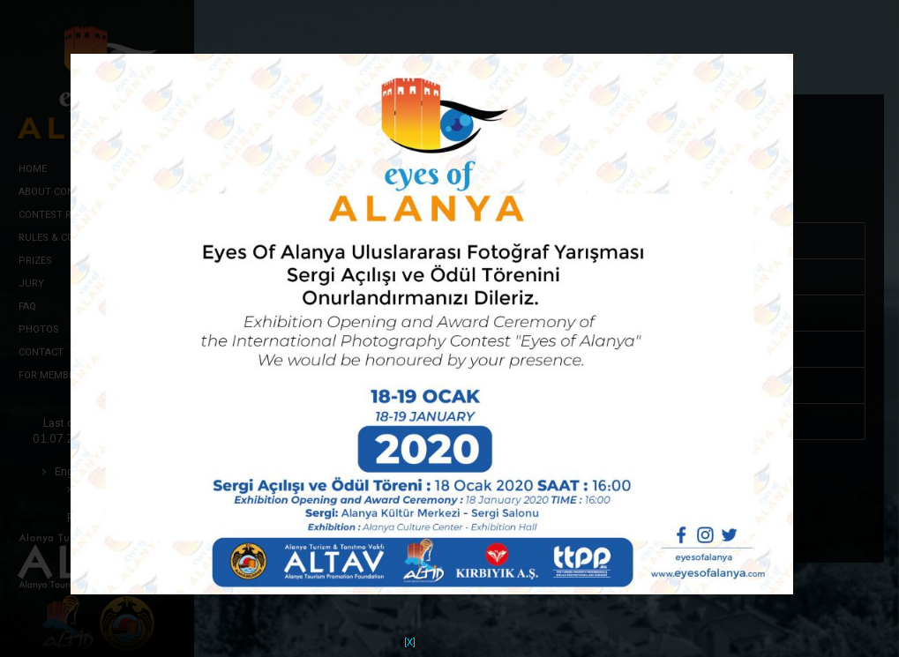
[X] (410, 631)
